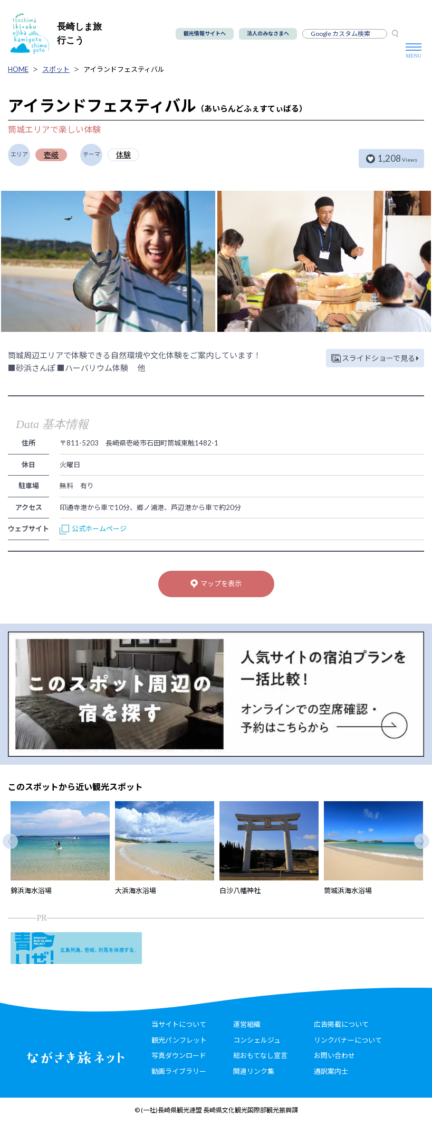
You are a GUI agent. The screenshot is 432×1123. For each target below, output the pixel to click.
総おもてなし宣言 (260, 1055)
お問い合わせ (334, 1055)
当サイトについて (178, 1024)
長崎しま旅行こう (56, 33)
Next (421, 841)
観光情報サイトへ (205, 33)
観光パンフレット (179, 1040)
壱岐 (51, 154)
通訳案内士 (331, 1071)
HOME (18, 69)
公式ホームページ (93, 528)
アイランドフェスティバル (124, 69)
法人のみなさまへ (268, 33)
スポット (56, 69)
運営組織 (247, 1024)
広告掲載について (341, 1024)
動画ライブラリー (178, 1071)
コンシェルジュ (257, 1040)
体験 (123, 154)
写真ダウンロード (178, 1055)
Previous (10, 841)
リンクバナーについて (348, 1040)
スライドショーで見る (375, 358)
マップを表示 (216, 584)
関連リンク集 (253, 1071)
